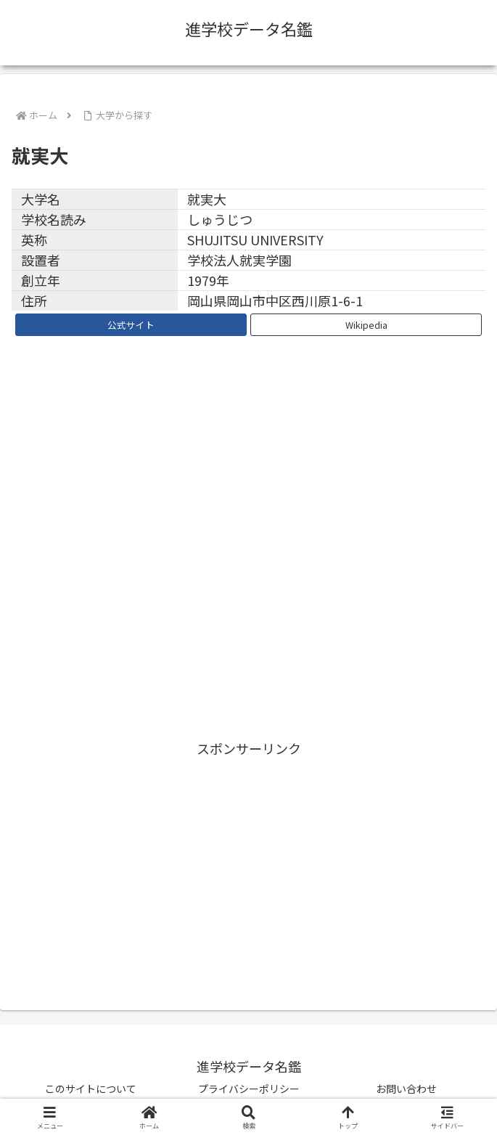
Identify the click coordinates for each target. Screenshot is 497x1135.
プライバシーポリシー (249, 1088)
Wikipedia (366, 325)
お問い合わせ (406, 1088)
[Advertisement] (248, 862)
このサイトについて (90, 1088)
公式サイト (131, 325)
